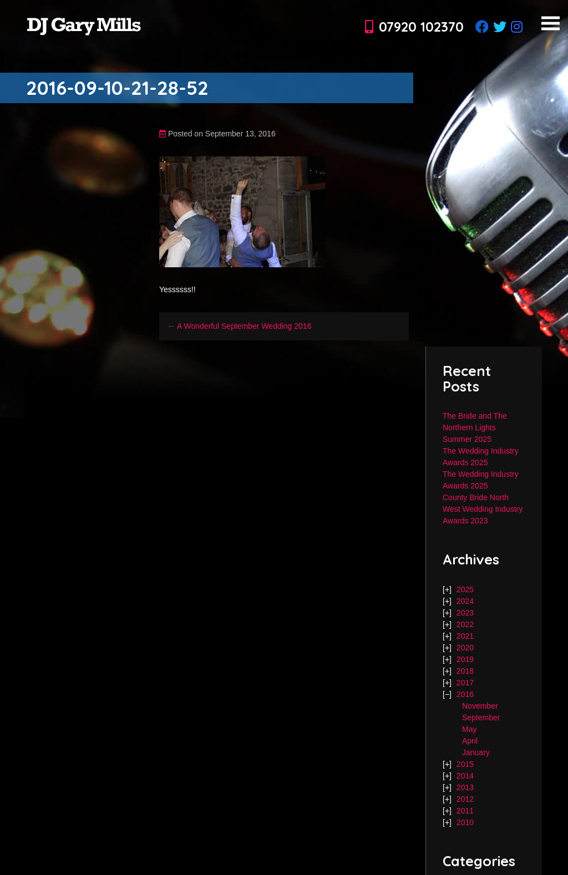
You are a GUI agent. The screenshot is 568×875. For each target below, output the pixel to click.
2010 (465, 822)
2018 (465, 671)
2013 (465, 787)
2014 (465, 775)
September (481, 717)
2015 (465, 764)
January (476, 752)
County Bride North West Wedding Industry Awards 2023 (483, 509)
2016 (465, 694)
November (480, 705)
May (469, 729)
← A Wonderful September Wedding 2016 (239, 326)
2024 (465, 601)
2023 (465, 612)
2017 (465, 682)
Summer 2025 (467, 439)
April (470, 740)
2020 (465, 647)
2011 (465, 810)
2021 (465, 636)
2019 (465, 659)
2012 (465, 799)
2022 (465, 624)
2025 (465, 589)
